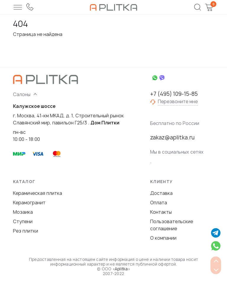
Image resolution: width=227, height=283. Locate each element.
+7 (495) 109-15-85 (174, 94)
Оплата (158, 203)
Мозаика (23, 212)
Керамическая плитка (37, 193)
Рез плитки (25, 231)
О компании (163, 238)
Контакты (161, 212)
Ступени (23, 221)
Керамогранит (29, 203)
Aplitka (121, 269)
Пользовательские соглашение (171, 225)
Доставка (161, 193)
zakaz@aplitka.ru (172, 137)
